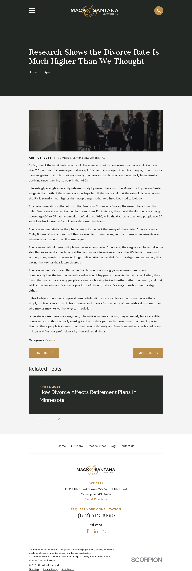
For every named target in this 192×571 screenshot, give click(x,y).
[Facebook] (88, 531)
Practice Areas (96, 446)
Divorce (50, 340)
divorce (89, 321)
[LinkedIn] (96, 531)
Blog (113, 446)
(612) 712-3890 (96, 515)
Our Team (76, 446)
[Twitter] (104, 531)
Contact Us (127, 446)
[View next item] (61, 418)
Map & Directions (96, 499)
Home (62, 446)
